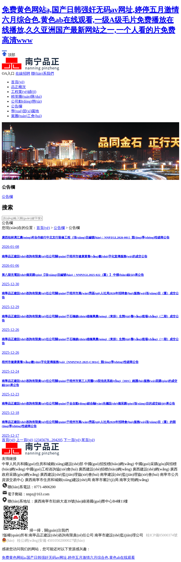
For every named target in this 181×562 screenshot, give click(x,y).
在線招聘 (22, 73)
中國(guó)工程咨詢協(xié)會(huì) (52, 469)
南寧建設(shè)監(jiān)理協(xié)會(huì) (129, 474)
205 (60, 440)
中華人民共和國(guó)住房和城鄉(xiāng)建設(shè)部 (42, 464)
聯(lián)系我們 (42, 73)
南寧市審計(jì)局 (105, 480)
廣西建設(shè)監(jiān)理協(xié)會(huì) (69, 474)
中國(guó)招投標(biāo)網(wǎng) (109, 464)
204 (54, 440)
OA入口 (8, 73)
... (50, 440)
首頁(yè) (17, 82)
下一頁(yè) (72, 440)
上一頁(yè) (24, 440)
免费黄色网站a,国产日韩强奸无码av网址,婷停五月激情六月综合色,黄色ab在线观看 (68, 557)
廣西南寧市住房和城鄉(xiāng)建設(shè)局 (58, 480)
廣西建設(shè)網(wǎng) (151, 469)
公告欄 (7, 197)
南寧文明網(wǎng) (134, 480)
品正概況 (18, 87)
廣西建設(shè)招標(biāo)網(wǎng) (105, 469)
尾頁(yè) (88, 440)
